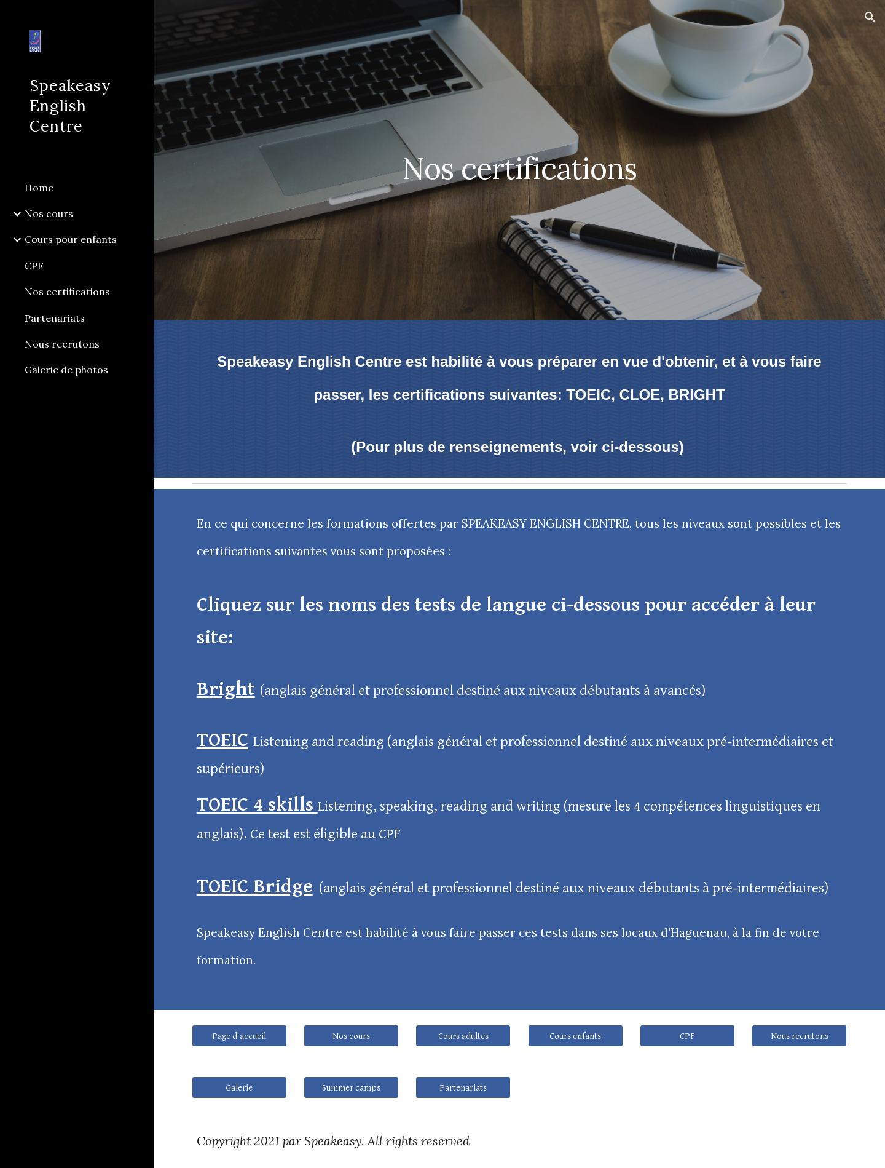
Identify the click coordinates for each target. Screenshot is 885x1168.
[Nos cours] (351, 1036)
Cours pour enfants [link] (71, 239)
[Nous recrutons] (799, 1036)
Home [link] (39, 187)
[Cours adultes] (463, 1036)
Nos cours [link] (49, 213)
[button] (870, 17)
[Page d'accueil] (239, 1036)
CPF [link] (34, 266)
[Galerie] (239, 1087)
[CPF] (687, 1036)
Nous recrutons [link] (62, 344)
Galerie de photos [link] (66, 370)
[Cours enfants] (576, 1036)
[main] (519, 160)
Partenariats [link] (55, 318)
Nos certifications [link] (67, 291)
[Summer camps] (351, 1087)
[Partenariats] (463, 1087)
